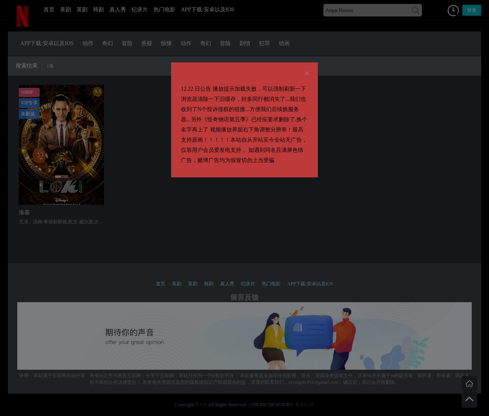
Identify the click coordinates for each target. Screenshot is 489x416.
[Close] (307, 73)
